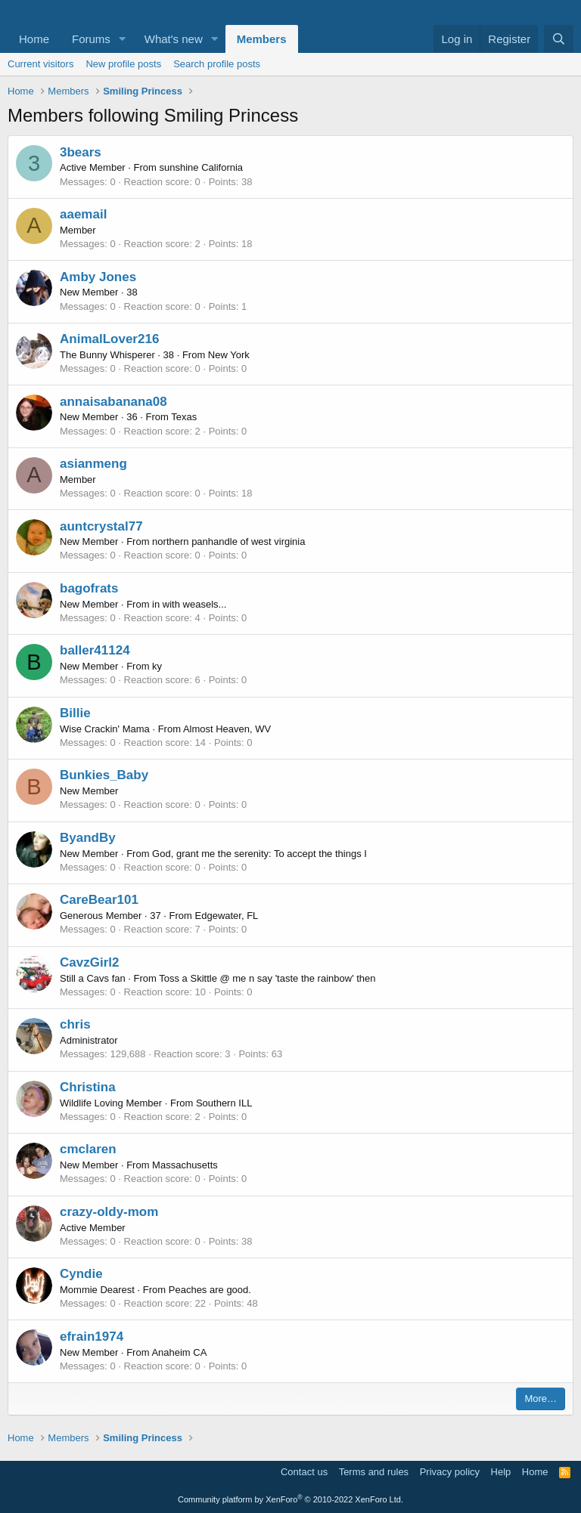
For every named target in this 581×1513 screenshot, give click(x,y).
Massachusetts (185, 1165)
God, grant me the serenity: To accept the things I (259, 853)
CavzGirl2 (89, 962)
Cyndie (81, 1274)
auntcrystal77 (101, 526)
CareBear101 (99, 900)
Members (262, 38)
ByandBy (88, 838)
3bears (80, 152)
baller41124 (95, 650)
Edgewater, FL (227, 915)
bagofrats (89, 588)
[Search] (558, 39)
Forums (91, 38)
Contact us (304, 1471)
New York (229, 354)
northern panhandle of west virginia (228, 541)
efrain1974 (91, 1336)
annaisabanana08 (113, 401)
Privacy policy (450, 1471)
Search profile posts (216, 64)
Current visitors (40, 64)
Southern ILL (224, 1103)
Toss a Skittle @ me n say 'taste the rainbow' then (267, 978)
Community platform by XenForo (290, 1499)
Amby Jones (98, 277)
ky (157, 666)
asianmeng (93, 463)
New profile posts (123, 64)
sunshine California (202, 167)
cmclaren (88, 1149)
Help (501, 1471)
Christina (88, 1087)
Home (34, 38)
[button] (122, 39)
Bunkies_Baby (104, 775)
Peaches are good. (210, 1289)
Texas (184, 416)
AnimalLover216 (109, 339)
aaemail (83, 214)
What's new (173, 38)
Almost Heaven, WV (227, 729)
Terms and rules (374, 1471)
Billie (75, 713)
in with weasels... (189, 604)
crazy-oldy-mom (109, 1212)
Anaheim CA (179, 1352)
